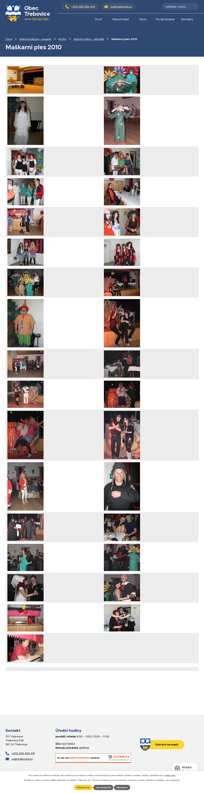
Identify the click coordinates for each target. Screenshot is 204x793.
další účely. (170, 775)
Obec (143, 19)
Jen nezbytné (103, 787)
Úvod (9, 39)
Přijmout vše (83, 787)
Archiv (62, 39)
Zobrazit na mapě (166, 744)
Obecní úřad (120, 19)
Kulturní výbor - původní (89, 39)
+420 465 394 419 (23, 753)
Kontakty (187, 19)
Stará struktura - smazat (35, 39)
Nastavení (122, 787)
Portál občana (165, 19)
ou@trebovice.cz (22, 759)
